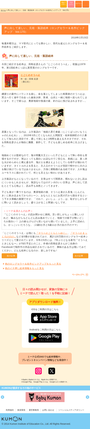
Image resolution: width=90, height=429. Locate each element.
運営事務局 (34, 410)
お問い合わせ (48, 410)
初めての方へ (63, 3)
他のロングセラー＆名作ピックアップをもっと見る (33, 263)
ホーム (3, 10)
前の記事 (11, 256)
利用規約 (10, 410)
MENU (86, 4)
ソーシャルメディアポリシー (71, 410)
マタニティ (71, 3)
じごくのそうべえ (30, 75)
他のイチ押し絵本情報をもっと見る (24, 268)
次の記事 (79, 256)
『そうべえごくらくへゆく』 (52, 233)
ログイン (79, 3)
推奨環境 (21, 410)
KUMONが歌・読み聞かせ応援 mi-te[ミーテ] (10, 4)
